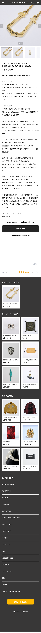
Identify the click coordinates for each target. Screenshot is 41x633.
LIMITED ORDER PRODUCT (12, 591)
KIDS (3, 578)
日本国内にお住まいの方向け (20, 235)
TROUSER (6, 545)
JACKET (5, 498)
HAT (3, 551)
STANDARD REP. (8, 484)
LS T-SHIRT (6, 531)
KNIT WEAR (6, 511)
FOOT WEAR (7, 571)
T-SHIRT (5, 538)
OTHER (4, 585)
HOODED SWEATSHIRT (11, 518)
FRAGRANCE (6, 491)
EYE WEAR (6, 565)
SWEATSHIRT (7, 524)
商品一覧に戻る (20, 602)
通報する (36, 264)
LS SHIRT (5, 504)
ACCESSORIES (7, 558)
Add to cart (20, 229)
